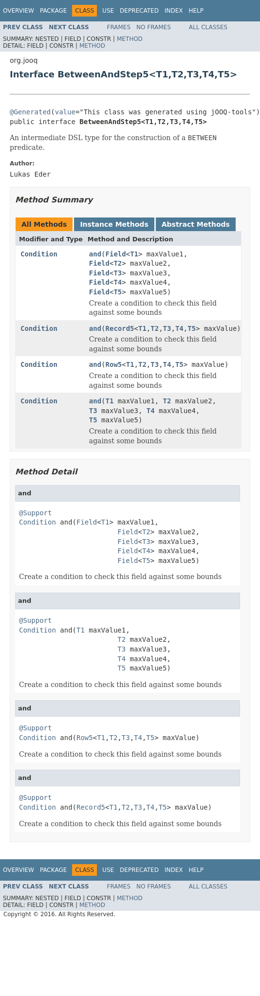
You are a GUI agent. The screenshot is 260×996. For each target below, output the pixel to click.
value (65, 112)
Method (130, 39)
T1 (134, 254)
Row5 (114, 364)
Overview (18, 10)
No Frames (153, 27)
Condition (38, 254)
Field (116, 254)
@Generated (30, 112)
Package (53, 10)
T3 (117, 273)
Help (196, 10)
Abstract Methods (196, 224)
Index (174, 10)
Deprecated (139, 10)
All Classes (208, 27)
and (95, 254)
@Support (35, 513)
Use (108, 10)
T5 (117, 292)
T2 (117, 263)
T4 (117, 282)
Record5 (120, 328)
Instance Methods (114, 224)
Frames (119, 27)
